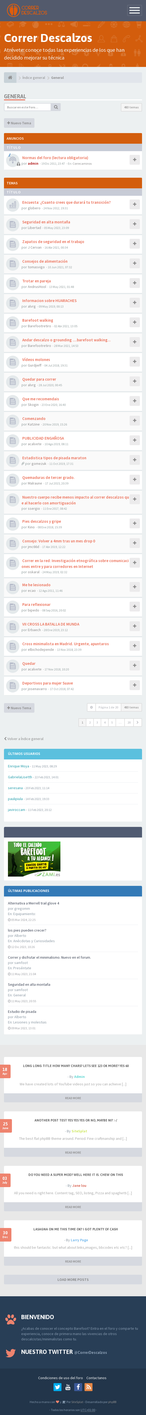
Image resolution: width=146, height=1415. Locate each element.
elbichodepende (41, 649)
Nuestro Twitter (64, 1351)
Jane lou (79, 1185)
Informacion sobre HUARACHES (49, 300)
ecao (32, 590)
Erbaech (34, 629)
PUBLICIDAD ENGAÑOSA (42, 438)
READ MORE (73, 1098)
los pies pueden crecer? (27, 930)
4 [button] (104, 722)
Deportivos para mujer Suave (47, 683)
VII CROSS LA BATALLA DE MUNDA (50, 624)
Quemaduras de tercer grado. (48, 477)
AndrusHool (37, 286)
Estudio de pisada (22, 1011)
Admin (79, 1076)
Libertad (34, 227)
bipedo (33, 610)
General (19, 995)
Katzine (34, 424)
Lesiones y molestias (30, 1022)
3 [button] (97, 722)
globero (34, 208)
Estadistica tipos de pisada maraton (53, 457)
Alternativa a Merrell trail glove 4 (33, 903)
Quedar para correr (38, 379)
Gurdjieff (34, 365)
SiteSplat (79, 1131)
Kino (31, 527)
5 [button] (112, 722)
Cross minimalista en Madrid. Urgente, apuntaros (65, 643)
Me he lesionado (36, 584)
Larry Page (79, 1240)
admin (33, 163)
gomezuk (39, 463)
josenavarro (37, 688)
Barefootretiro (39, 326)
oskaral (33, 572)
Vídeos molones (35, 359)
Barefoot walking (37, 320)
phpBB (112, 1402)
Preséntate (22, 968)
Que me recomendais (40, 398)
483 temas (131, 107)
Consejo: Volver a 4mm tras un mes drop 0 (58, 540)
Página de (108, 707)
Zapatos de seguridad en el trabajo (52, 241)
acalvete (35, 443)
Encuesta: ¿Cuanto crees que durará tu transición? (66, 202)
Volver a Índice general (23, 738)
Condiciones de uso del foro (60, 1377)
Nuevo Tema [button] (19, 123)
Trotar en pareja (36, 280)
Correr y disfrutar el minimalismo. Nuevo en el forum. (49, 957)
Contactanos (96, 1377)
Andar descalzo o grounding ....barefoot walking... (66, 339)
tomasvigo (36, 267)
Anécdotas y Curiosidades (34, 940)
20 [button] (129, 722)
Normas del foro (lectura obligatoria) (54, 157)
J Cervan (35, 247)
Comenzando (33, 418)
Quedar (28, 663)
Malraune (35, 483)
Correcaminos (82, 163)
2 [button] (90, 722)
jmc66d (33, 546)
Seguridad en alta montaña (29, 984)
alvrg (32, 306)
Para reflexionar (36, 604)
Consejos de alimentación (44, 261)
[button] (137, 722)
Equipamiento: (24, 913)
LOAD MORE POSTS (73, 1279)
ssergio (34, 508)
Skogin (33, 404)
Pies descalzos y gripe (41, 521)
